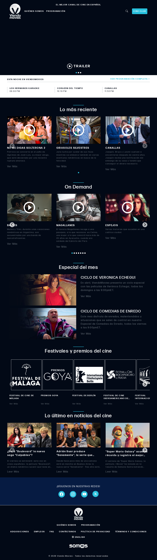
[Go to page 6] (82, 253)
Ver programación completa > (130, 79)
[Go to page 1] (78, 172)
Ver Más (12, 166)
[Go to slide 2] (78, 72)
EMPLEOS (39, 531)
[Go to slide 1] (76, 72)
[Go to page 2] (74, 253)
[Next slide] (144, 145)
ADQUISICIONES (19, 531)
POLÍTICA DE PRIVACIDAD (95, 531)
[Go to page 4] (78, 253)
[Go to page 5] (80, 253)
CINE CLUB (139, 11)
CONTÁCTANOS (67, 531)
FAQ (52, 531)
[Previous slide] (12, 145)
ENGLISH (78, 537)
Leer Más (13, 471)
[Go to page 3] (76, 253)
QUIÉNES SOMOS (34, 11)
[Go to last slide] (12, 224)
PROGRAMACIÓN (55, 11)
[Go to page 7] (85, 253)
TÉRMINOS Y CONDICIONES (131, 531)
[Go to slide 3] (80, 72)
